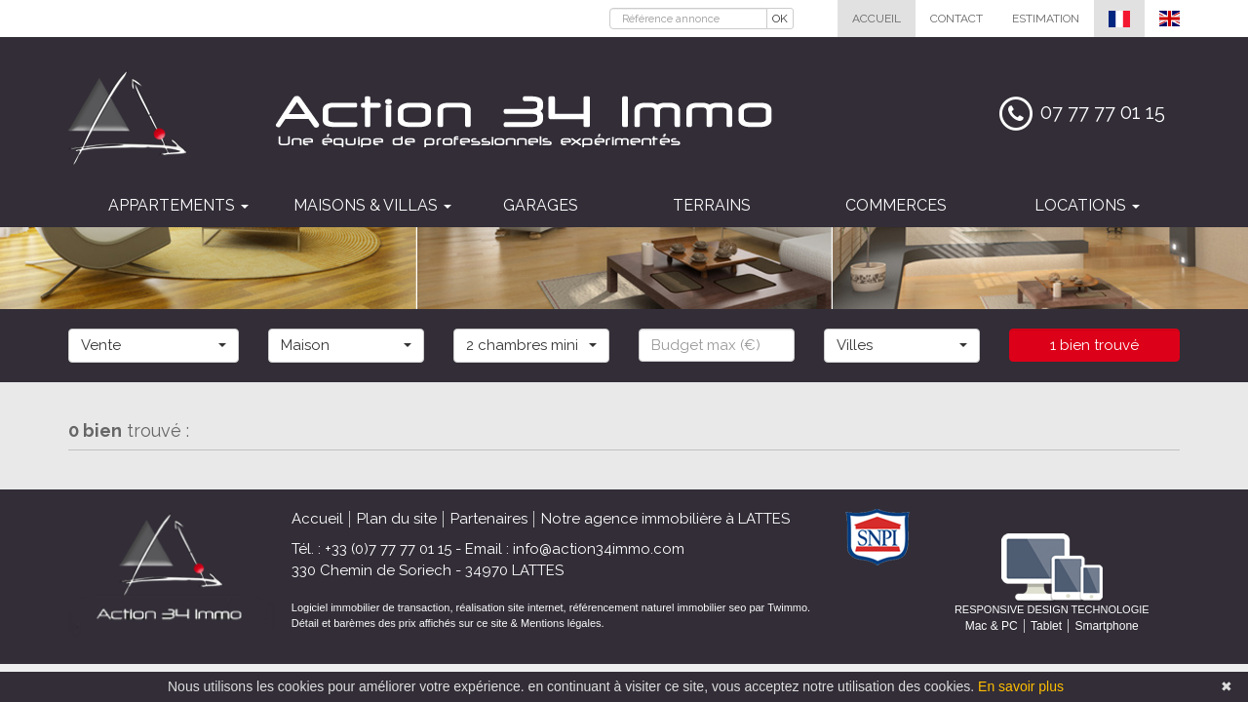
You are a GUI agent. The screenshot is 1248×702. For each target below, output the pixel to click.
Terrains (712, 205)
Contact (956, 18)
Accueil (876, 18)
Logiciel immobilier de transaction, (374, 607)
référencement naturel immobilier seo (659, 607)
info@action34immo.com (598, 549)
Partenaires (488, 518)
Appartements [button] (178, 205)
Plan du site (397, 518)
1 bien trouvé (1094, 345)
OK (780, 18)
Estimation (1045, 18)
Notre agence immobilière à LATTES (665, 518)
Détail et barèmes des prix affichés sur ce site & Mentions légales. (448, 623)
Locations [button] (1087, 205)
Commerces (896, 205)
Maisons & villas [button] (372, 205)
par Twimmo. (779, 607)
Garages (540, 205)
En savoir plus (1021, 686)
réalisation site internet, (512, 607)
